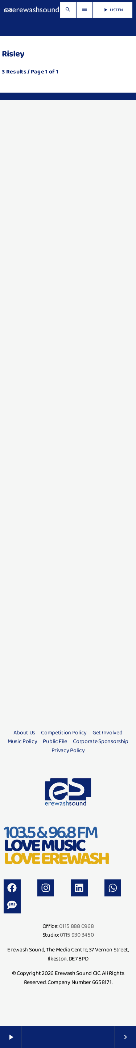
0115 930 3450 (77, 934)
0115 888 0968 (76, 926)
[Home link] (31, 9)
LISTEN (113, 10)
